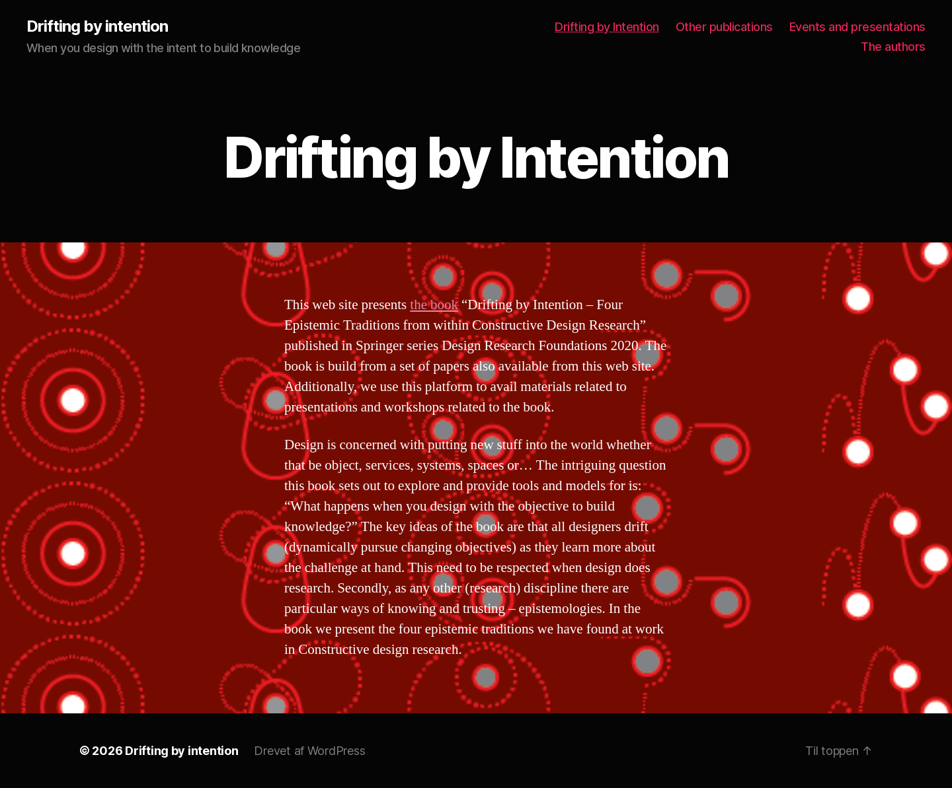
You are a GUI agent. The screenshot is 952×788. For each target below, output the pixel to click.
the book (434, 305)
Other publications (724, 27)
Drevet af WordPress (309, 751)
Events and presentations (857, 27)
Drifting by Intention (607, 27)
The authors (893, 47)
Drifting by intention (97, 26)
